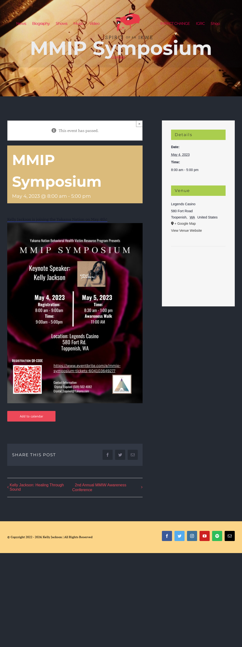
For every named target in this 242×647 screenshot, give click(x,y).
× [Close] (139, 124)
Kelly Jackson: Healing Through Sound (37, 487)
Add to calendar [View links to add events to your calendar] (31, 416)
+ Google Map (185, 223)
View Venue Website (186, 230)
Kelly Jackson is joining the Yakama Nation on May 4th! (57, 219)
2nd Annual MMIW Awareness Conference (99, 487)
